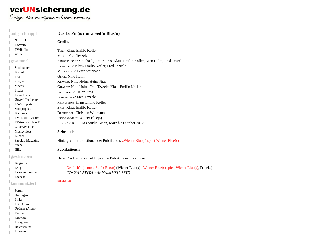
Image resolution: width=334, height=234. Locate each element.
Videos (19, 86)
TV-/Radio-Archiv (27, 118)
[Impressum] (64, 180)
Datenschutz (23, 227)
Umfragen (21, 195)
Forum (19, 190)
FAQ (18, 168)
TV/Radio (21, 49)
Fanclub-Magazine (27, 140)
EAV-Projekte (23, 104)
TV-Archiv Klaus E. (28, 122)
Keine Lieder (23, 95)
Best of (19, 72)
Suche (18, 145)
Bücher (19, 136)
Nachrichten (22, 40)
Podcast (20, 177)
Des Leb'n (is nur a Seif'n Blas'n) (91, 168)
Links (18, 199)
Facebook (21, 218)
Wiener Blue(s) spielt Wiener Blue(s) (170, 168)
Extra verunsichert (27, 172)
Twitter (19, 213)
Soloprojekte (23, 109)
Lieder (19, 90)
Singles (19, 81)
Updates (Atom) (25, 208)
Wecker (19, 54)
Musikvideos (23, 131)
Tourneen (21, 113)
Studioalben (22, 68)
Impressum (22, 231)
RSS (17, 204)
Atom (25, 204)
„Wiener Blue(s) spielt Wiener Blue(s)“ (151, 140)
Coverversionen (25, 127)
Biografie (21, 163)
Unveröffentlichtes (27, 99)
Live (18, 77)
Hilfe (18, 149)
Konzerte (20, 45)
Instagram (21, 222)
